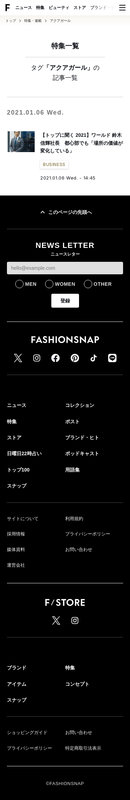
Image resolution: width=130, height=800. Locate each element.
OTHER (103, 284)
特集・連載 (33, 21)
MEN (30, 284)
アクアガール (60, 21)
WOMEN (65, 284)
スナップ (16, 486)
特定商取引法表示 (83, 748)
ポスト (72, 421)
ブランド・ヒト (104, 8)
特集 (40, 8)
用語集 (72, 470)
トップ (11, 21)
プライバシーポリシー (87, 533)
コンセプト (77, 684)
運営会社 (16, 565)
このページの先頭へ (65, 212)
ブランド (16, 667)
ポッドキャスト (82, 453)
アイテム (16, 684)
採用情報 (16, 533)
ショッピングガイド (27, 732)
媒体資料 (16, 549)
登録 (65, 300)
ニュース (23, 8)
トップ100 (18, 470)
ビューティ (59, 8)
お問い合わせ (78, 549)
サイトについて (22, 518)
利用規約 (74, 518)
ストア (79, 8)
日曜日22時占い (24, 453)
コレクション (79, 405)
